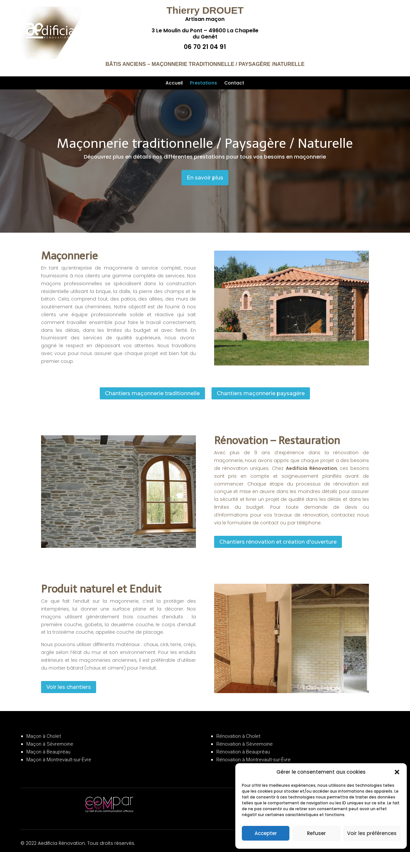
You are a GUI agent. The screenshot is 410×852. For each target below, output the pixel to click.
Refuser (316, 833)
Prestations (203, 83)
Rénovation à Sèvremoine (244, 738)
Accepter (266, 833)
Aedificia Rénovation (311, 462)
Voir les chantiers (68, 681)
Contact (234, 83)
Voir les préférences (372, 833)
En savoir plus (205, 178)
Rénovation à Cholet (238, 731)
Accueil (174, 83)
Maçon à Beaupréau (48, 746)
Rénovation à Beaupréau (243, 746)
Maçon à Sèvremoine (49, 738)
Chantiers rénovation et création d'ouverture (278, 536)
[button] (397, 772)
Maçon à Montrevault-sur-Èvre (58, 754)
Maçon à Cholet (43, 731)
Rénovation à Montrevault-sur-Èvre (253, 754)
